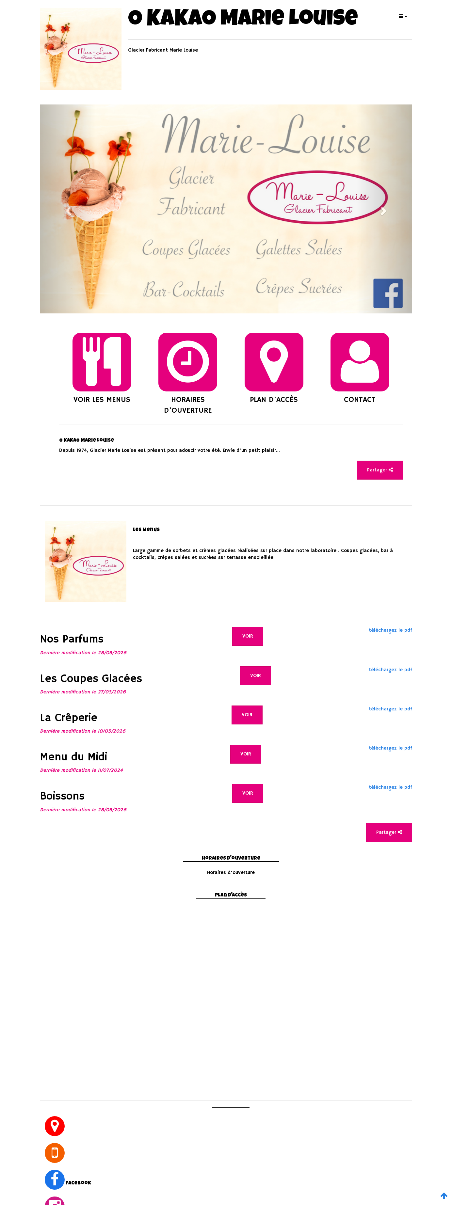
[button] (402, 16)
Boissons (62, 796)
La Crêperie (68, 718)
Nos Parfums (72, 639)
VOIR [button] (247, 636)
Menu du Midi (73, 757)
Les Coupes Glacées (91, 679)
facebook (78, 1183)
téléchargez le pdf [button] (390, 630)
